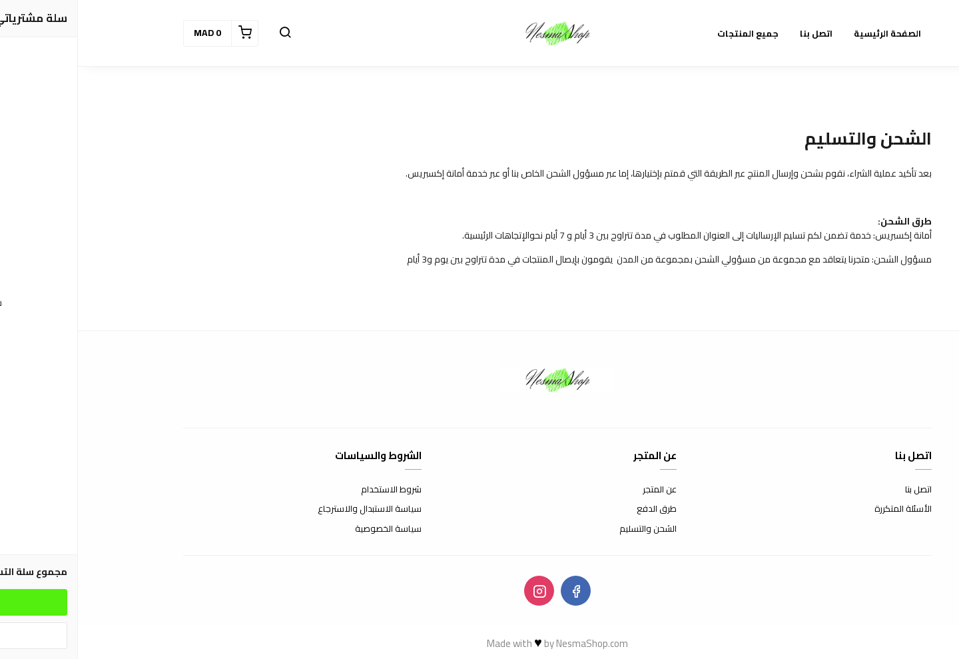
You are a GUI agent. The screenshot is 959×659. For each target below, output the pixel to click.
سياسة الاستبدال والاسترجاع (292, 509)
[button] (207, 33)
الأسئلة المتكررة (825, 509)
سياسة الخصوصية (310, 529)
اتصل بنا (840, 489)
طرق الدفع (579, 509)
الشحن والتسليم (570, 529)
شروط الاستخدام (313, 489)
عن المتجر (582, 489)
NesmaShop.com (514, 643)
